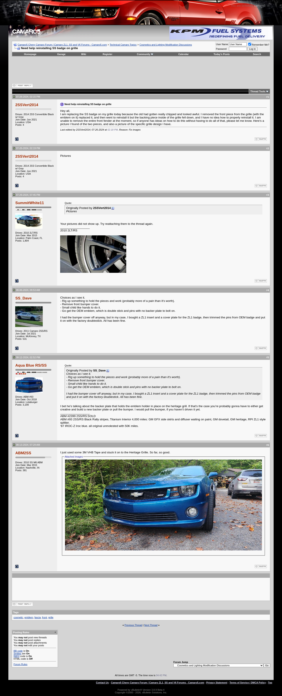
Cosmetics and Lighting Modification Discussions (165, 44)
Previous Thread (133, 625)
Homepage (30, 54)
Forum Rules (20, 664)
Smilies (17, 653)
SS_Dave (23, 298)
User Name (222, 44)
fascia (37, 617)
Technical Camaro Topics (123, 44)
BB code (18, 651)
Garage (61, 54)
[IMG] (16, 656)
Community (145, 54)
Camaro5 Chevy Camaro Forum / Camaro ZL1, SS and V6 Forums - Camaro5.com (62, 44)
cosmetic (18, 617)
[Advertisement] (141, 70)
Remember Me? (258, 44)
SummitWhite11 (29, 203)
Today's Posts (221, 54)
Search (257, 54)
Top (270, 682)
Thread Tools (257, 91)
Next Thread (151, 625)
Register (107, 54)
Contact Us (102, 682)
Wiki (83, 54)
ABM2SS (23, 453)
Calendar (183, 54)
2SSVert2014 (26, 105)
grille (50, 617)
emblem (28, 617)
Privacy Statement (216, 682)
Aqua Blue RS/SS (31, 365)
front (44, 617)
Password (221, 49)
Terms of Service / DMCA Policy (247, 682)
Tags (16, 612)
